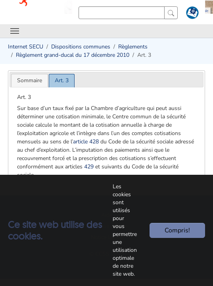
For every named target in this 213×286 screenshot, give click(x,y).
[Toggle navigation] (14, 31)
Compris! (177, 230)
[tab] (29, 80)
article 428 (86, 141)
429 (89, 166)
